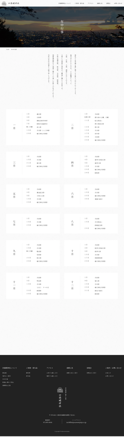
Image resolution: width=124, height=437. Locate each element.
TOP (7, 49)
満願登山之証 (6, 386)
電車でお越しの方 (52, 377)
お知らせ (108, 374)
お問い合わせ (109, 377)
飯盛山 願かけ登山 (8, 383)
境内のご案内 (6, 377)
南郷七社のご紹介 (72, 374)
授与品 (28, 377)
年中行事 (5, 380)
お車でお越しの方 (52, 374)
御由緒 (4, 374)
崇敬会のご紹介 (91, 374)
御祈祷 (28, 374)
